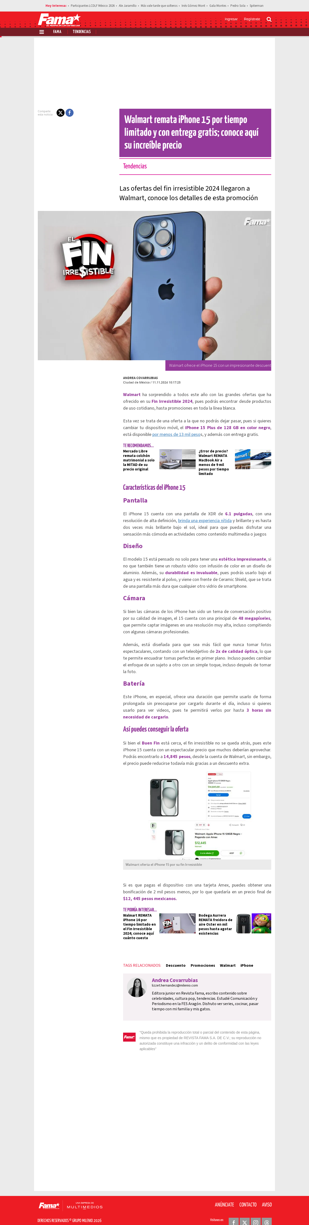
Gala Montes (217, 6)
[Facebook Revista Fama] (234, 1213)
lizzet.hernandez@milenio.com (172, 981)
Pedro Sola (237, 6)
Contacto (247, 1194)
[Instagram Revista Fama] (256, 1213)
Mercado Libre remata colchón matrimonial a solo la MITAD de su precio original (137, 460)
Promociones (199, 961)
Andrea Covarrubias (137, 378)
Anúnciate (224, 1194)
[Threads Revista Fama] (267, 1213)
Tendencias (82, 32)
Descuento (173, 961)
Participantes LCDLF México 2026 (93, 6)
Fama (57, 32)
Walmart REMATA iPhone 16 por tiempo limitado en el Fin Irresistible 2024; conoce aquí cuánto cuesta (136, 922)
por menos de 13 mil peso (164, 434)
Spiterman (256, 6)
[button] (58, 113)
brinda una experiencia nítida (183, 516)
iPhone (243, 961)
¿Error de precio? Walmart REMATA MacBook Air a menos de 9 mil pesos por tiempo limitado (216, 460)
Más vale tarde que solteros (159, 6)
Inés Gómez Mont (193, 6)
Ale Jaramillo (128, 6)
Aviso (267, 1194)
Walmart (225, 961)
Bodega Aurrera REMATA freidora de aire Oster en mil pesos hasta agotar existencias (215, 920)
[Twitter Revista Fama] (245, 1213)
